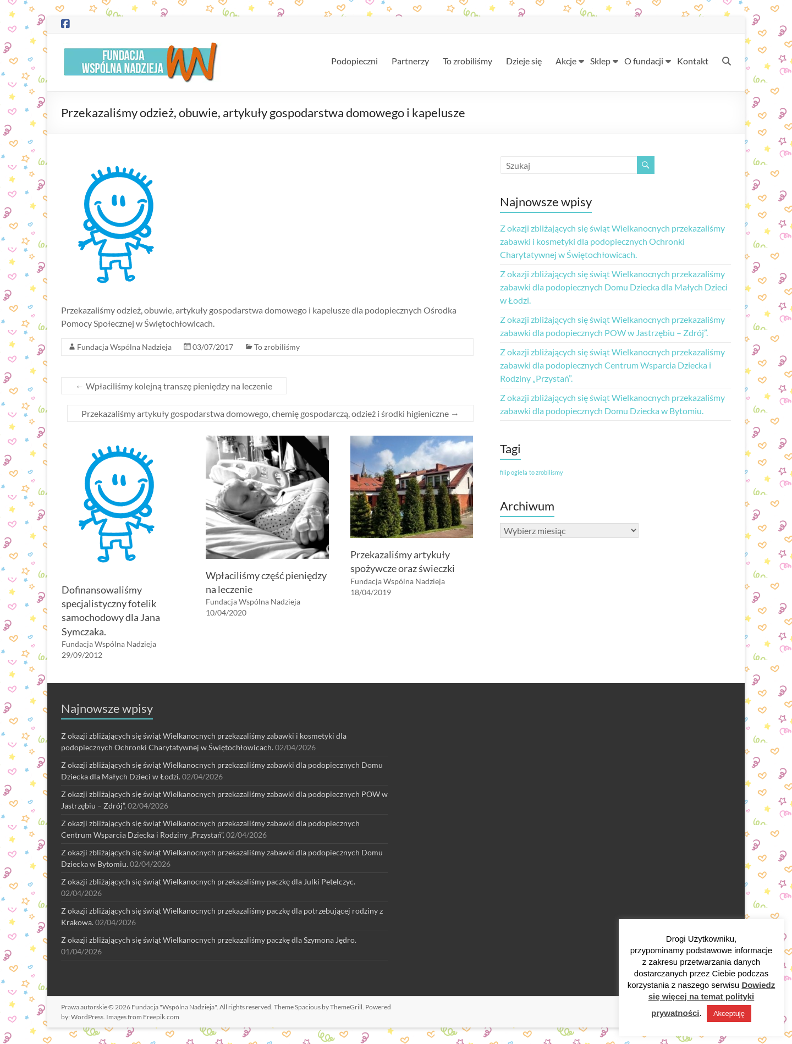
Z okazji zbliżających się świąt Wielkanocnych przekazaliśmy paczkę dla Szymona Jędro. (208, 939)
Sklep (600, 61)
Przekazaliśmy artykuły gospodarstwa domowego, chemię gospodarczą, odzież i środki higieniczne (270, 413)
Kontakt (692, 61)
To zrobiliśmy (467, 61)
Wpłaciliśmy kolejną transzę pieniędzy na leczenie (173, 386)
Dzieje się (524, 61)
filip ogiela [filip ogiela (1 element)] (513, 472)
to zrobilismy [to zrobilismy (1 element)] (546, 472)
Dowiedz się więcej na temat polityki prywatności (712, 999)
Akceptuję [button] (729, 1013)
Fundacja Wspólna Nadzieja (124, 346)
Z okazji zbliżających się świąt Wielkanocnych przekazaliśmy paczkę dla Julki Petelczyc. (208, 881)
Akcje (566, 61)
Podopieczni (354, 61)
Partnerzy (410, 61)
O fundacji (643, 61)
